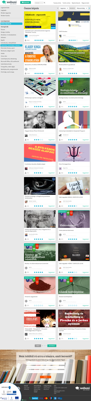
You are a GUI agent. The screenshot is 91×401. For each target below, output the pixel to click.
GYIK (55, 393)
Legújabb (3, 10)
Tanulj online (57, 3)
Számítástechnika (6, 64)
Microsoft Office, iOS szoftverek (10, 61)
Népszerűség (82, 8)
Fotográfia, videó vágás (8, 66)
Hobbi (2, 53)
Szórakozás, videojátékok (8, 43)
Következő (52, 345)
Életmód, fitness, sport (8, 48)
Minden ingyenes (6, 13)
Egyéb (3, 40)
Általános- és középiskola (8, 35)
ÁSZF (55, 389)
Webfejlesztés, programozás (9, 69)
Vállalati (3, 37)
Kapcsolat (26, 387)
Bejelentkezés (76, 3)
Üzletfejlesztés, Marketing (9, 59)
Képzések (25, 2)
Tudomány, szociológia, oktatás (10, 45)
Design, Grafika (5, 32)
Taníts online (66, 3)
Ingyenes (64, 8)
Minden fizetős (5, 15)
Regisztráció (85, 3)
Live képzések (5, 21)
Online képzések (6, 24)
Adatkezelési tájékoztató (60, 387)
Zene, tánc (4, 56)
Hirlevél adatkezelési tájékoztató (59, 391)
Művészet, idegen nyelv (8, 51)
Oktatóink (26, 389)
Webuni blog (37, 389)
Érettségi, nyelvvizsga (7, 72)
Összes (3, 29)
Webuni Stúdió (36, 391)
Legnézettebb (5, 7)
